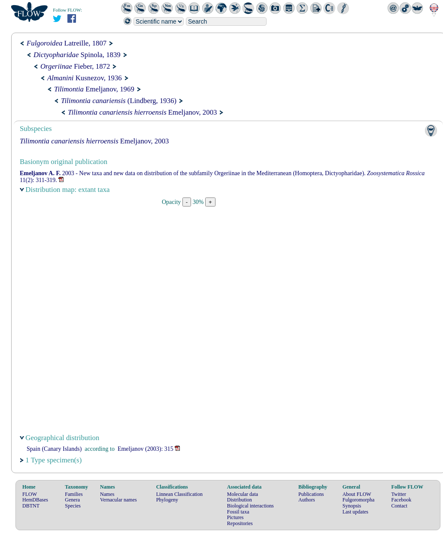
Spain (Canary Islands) (54, 449)
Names (107, 494)
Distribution (239, 500)
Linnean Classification (179, 494)
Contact (399, 506)
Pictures (235, 517)
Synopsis (352, 506)
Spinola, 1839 (77, 55)
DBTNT (30, 506)
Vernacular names (118, 500)
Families (73, 494)
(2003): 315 (145, 449)
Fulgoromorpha (359, 500)
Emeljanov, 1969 (94, 89)
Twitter (398, 494)
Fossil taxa (238, 512)
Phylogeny (167, 500)
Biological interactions (250, 506)
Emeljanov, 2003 (142, 112)
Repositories (240, 523)
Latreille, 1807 (66, 43)
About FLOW (357, 494)
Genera (72, 500)
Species (73, 506)
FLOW (29, 494)
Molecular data (242, 494)
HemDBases (35, 500)
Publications (311, 494)
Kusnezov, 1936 (84, 78)
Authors (306, 500)
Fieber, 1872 (75, 66)
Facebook (401, 500)
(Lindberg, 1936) (118, 101)
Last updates (355, 512)
